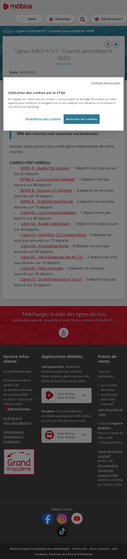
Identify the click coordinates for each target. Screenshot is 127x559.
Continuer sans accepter (105, 82)
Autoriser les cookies (81, 119)
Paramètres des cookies (43, 118)
